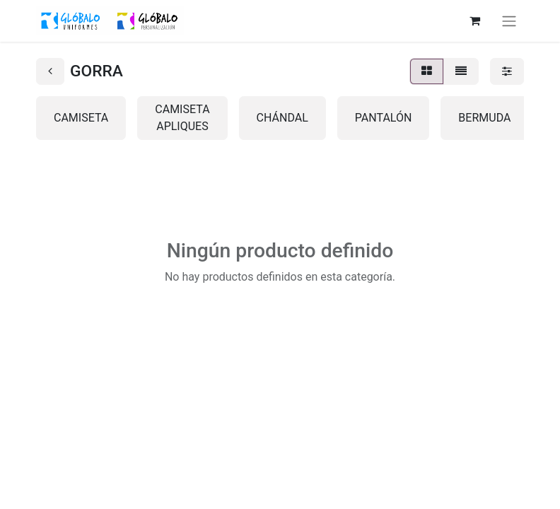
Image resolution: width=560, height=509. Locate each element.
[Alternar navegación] (509, 21)
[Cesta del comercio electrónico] (474, 20)
